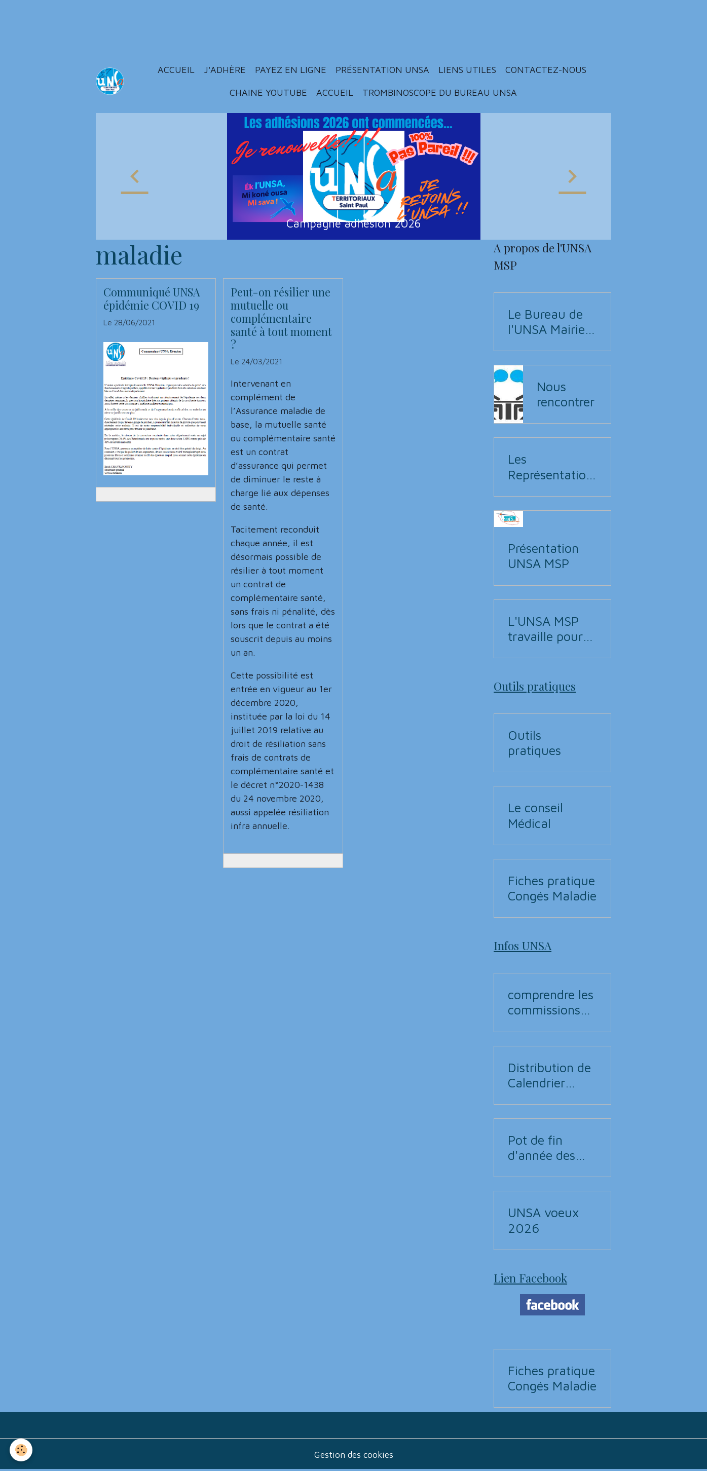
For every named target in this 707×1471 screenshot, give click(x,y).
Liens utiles (468, 69)
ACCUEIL (335, 92)
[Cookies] (21, 1450)
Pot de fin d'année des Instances (541, 1148)
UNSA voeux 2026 (543, 1220)
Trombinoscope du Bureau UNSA (440, 92)
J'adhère (225, 69)
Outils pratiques (534, 743)
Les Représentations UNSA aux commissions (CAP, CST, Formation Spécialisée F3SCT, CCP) (550, 466)
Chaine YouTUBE (268, 92)
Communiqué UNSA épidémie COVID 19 (151, 298)
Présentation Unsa (383, 69)
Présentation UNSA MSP (543, 556)
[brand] (110, 81)
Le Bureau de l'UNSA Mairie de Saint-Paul (546, 322)
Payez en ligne (291, 69)
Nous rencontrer (565, 394)
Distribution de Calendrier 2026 (549, 1075)
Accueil (176, 69)
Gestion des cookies (354, 1455)
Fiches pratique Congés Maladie (552, 888)
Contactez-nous (546, 69)
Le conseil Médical (535, 815)
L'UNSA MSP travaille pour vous (545, 629)
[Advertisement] (184, 23)
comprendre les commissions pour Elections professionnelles (550, 1002)
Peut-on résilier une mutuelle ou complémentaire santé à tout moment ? (281, 318)
